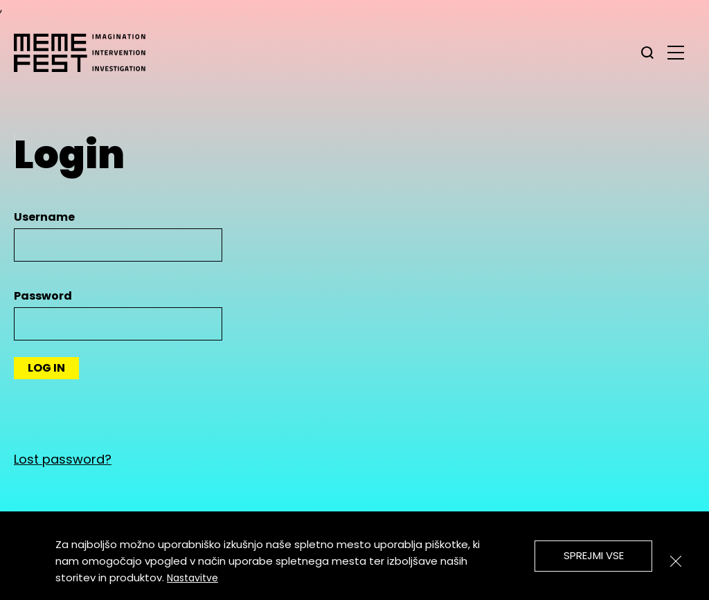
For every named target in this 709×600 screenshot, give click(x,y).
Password (43, 296)
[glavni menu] (675, 52)
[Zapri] (676, 561)
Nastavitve (192, 578)
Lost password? (62, 459)
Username (44, 217)
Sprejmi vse (594, 555)
